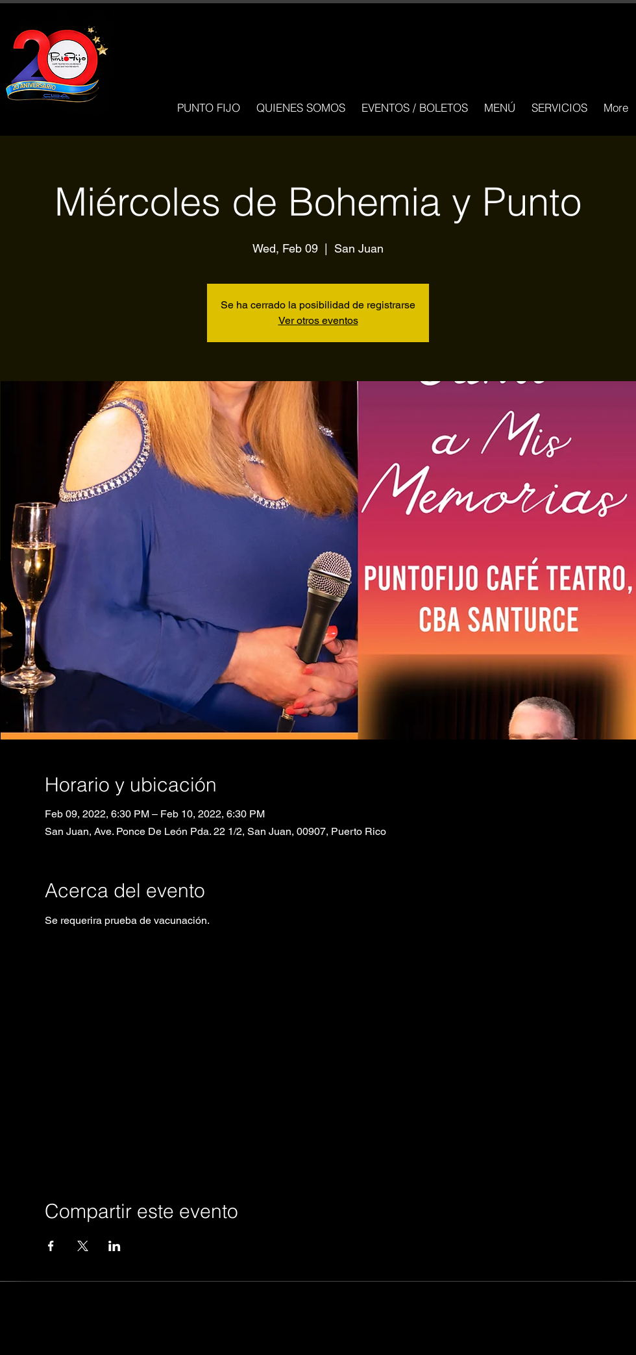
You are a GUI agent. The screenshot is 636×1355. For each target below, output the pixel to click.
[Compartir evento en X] (83, 1246)
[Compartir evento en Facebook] (51, 1246)
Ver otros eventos (318, 320)
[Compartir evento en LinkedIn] (114, 1246)
